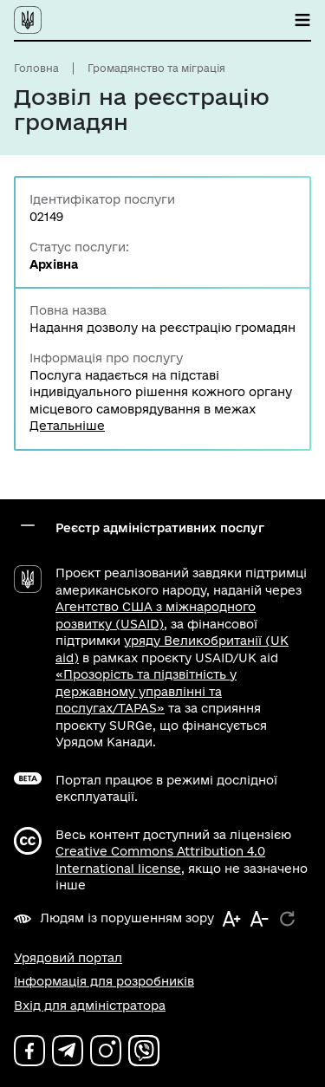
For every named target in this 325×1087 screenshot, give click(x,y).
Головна (36, 68)
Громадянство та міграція (156, 68)
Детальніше (67, 426)
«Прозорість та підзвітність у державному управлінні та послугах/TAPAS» (146, 691)
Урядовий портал (68, 958)
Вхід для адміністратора (90, 1005)
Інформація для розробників (104, 981)
